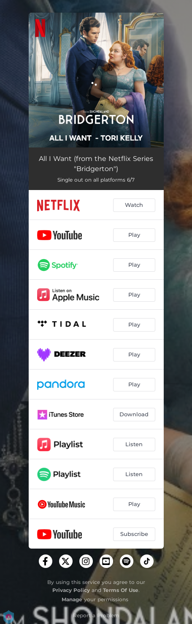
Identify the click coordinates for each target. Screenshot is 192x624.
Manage (72, 599)
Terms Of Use (120, 590)
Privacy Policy (71, 590)
